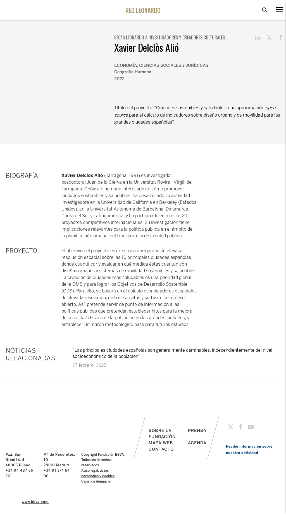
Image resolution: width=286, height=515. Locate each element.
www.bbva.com (35, 502)
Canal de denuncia (96, 481)
